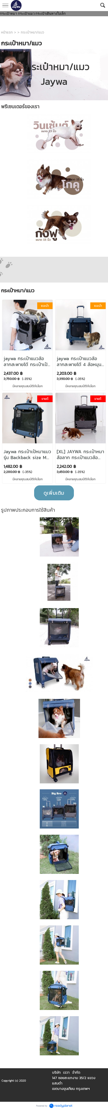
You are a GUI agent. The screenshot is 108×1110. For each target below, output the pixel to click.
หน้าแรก (7, 32)
